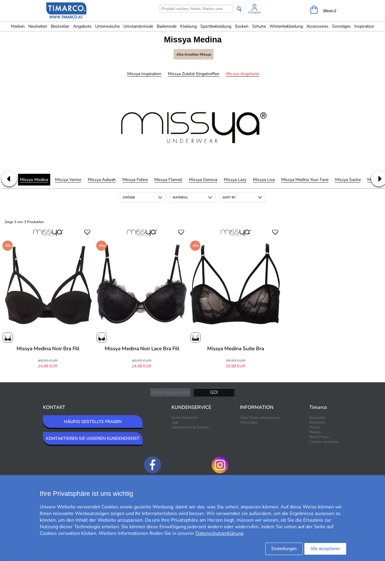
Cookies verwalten (324, 441)
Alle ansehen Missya (194, 54)
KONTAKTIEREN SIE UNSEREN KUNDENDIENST (93, 438)
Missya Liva (264, 179)
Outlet (314, 427)
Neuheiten (37, 26)
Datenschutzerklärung (219, 533)
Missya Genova (203, 179)
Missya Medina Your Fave (304, 179)
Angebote (82, 26)
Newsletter (249, 422)
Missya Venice (68, 179)
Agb (174, 422)
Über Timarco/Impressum (260, 417)
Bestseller (60, 26)
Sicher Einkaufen (184, 417)
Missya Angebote (242, 74)
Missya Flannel (168, 179)
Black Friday (319, 436)
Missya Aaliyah (102, 179)
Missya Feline (135, 179)
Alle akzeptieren (325, 548)
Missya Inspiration (144, 74)
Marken (18, 26)
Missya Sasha (348, 179)
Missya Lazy (235, 179)
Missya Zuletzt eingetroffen (193, 74)
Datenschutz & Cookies (190, 427)
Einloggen (254, 12)
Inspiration (364, 26)
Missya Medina (34, 179)
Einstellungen (284, 548)
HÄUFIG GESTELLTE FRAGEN (93, 422)
